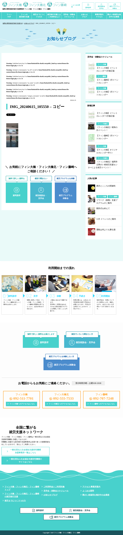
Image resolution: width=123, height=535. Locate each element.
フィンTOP (9, 16)
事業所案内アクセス (99, 16)
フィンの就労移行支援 (24, 16)
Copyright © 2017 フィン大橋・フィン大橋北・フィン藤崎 (61, 533)
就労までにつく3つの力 (39, 16)
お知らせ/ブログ (50, 495)
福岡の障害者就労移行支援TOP (13, 23)
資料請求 (38, 510)
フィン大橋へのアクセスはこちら (22, 404)
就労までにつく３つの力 (15, 501)
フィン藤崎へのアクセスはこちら (102, 404)
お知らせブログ (84, 16)
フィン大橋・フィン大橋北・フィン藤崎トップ (22, 488)
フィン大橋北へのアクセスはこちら (62, 404)
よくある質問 (88, 491)
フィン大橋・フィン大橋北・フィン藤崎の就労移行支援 (22, 495)
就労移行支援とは (54, 16)
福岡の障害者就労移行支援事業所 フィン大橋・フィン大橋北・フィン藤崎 (26, 9)
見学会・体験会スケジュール (69, 16)
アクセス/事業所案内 (91, 487)
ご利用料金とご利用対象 (54, 487)
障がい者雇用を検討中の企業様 (114, 16)
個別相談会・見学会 (79, 510)
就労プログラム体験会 (61, 517)
